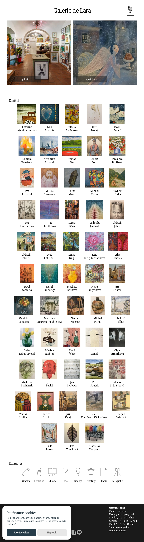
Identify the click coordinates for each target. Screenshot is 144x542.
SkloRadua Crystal (27, 352)
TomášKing (71, 256)
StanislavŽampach (94, 447)
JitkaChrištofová (49, 224)
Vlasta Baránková (72, 128)
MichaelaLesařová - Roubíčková (49, 320)
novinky (91, 79)
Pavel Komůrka (27, 288)
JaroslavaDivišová (117, 160)
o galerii (25, 79)
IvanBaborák (49, 128)
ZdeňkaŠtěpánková (117, 383)
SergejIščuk (72, 224)
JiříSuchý (49, 383)
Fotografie (117, 481)
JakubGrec (72, 192)
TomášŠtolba (23, 415)
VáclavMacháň (75, 320)
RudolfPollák (120, 320)
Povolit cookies (21, 532)
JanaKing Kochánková (94, 256)
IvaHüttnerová (27, 224)
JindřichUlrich (45, 415)
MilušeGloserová (49, 192)
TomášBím (72, 160)
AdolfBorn (94, 160)
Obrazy (52, 481)
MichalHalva (94, 192)
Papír (104, 481)
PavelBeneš (117, 128)
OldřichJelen (117, 224)
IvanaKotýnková (94, 288)
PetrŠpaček (94, 383)
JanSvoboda (72, 383)
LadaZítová (49, 447)
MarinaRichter (49, 352)
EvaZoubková (72, 447)
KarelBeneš (94, 128)
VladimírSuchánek (27, 383)
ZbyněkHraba (117, 192)
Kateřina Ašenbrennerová (27, 128)
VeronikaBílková (49, 160)
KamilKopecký (49, 288)
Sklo (65, 481)
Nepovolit (52, 532)
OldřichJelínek (26, 256)
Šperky (78, 481)
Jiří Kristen (117, 288)
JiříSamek (95, 352)
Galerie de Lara (72, 11)
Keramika (39, 481)
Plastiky (91, 481)
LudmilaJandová (95, 224)
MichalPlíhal (97, 320)
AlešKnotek (118, 256)
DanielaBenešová (26, 160)
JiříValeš (68, 415)
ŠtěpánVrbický (121, 415)
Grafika (26, 481)
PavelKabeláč (48, 256)
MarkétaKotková (72, 288)
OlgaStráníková (117, 352)
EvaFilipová (27, 192)
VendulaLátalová (24, 320)
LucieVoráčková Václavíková (94, 415)
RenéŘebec (72, 352)
